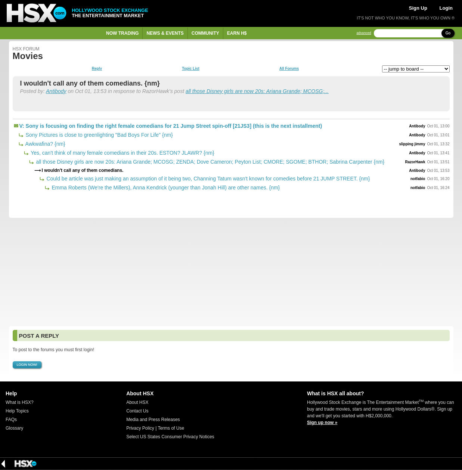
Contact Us (137, 411)
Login (446, 8)
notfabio (417, 179)
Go (448, 33)
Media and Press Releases (153, 419)
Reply (97, 69)
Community (205, 33)
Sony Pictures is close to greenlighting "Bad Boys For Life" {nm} (98, 135)
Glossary (14, 428)
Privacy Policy (140, 428)
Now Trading (122, 33)
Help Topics (17, 411)
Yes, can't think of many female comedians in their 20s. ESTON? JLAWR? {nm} (122, 153)
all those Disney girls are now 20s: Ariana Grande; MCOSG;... (257, 91)
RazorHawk (415, 162)
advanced (364, 33)
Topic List (190, 69)
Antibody (56, 91)
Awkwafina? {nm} (44, 144)
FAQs (11, 419)
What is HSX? (20, 402)
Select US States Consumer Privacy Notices (170, 436)
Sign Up (418, 8)
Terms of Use (171, 428)
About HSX (137, 402)
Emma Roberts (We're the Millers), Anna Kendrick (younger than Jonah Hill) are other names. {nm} (165, 188)
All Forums (289, 69)
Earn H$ (237, 33)
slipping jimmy (412, 144)
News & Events (164, 33)
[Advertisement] (231, 272)
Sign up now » (322, 422)
